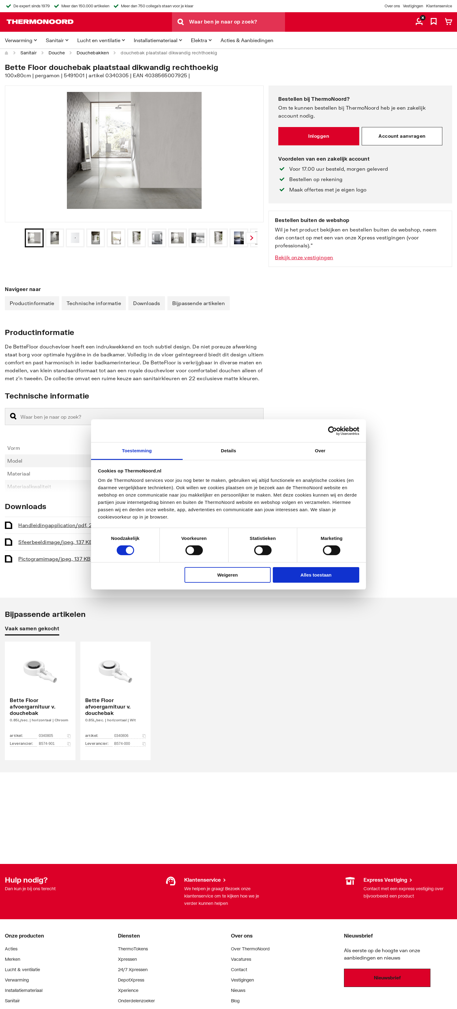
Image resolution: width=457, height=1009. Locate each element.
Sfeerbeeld (55, 542)
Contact (239, 969)
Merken (12, 959)
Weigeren (227, 574)
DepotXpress (131, 979)
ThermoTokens (133, 948)
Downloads (146, 303)
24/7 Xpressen (133, 969)
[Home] (7, 53)
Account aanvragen (402, 136)
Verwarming (17, 979)
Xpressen (127, 959)
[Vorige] (251, 238)
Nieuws (238, 990)
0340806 (130, 736)
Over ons (392, 6)
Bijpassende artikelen (198, 303)
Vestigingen (413, 6)
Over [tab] (320, 450)
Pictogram (54, 559)
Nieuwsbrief (387, 977)
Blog (235, 1000)
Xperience (128, 990)
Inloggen (318, 136)
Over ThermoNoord (250, 948)
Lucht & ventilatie (22, 969)
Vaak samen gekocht (32, 628)
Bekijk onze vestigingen (304, 257)
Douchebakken (93, 52)
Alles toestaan (316, 574)
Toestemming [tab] (137, 450)
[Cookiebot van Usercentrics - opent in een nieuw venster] (332, 430)
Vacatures (241, 959)
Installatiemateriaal (23, 990)
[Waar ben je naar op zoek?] (237, 22)
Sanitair (28, 52)
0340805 (55, 736)
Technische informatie (94, 303)
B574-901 (55, 743)
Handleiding (62, 525)
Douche (57, 52)
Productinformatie (32, 303)
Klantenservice (439, 6)
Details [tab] (228, 450)
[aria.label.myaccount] (419, 22)
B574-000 (130, 743)
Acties (11, 948)
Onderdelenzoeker (136, 1000)
